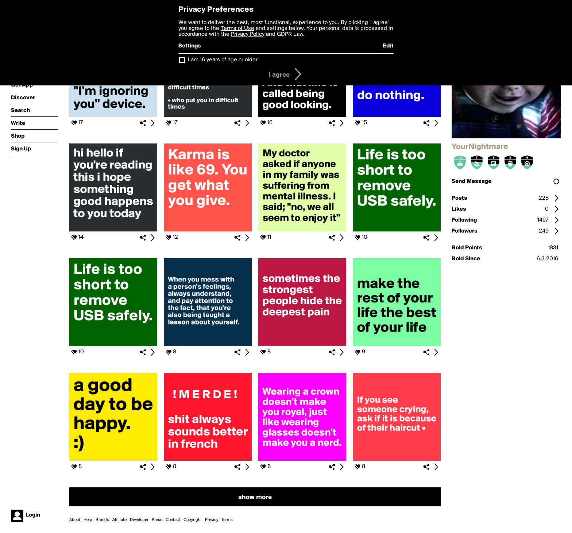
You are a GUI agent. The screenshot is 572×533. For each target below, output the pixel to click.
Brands (102, 520)
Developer (139, 520)
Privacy (211, 520)
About (74, 520)
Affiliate (119, 520)
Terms (227, 520)
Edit (388, 46)
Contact (173, 520)
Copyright (192, 520)
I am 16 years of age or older (223, 60)
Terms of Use (237, 28)
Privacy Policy (247, 34)
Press (157, 520)
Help (88, 520)
